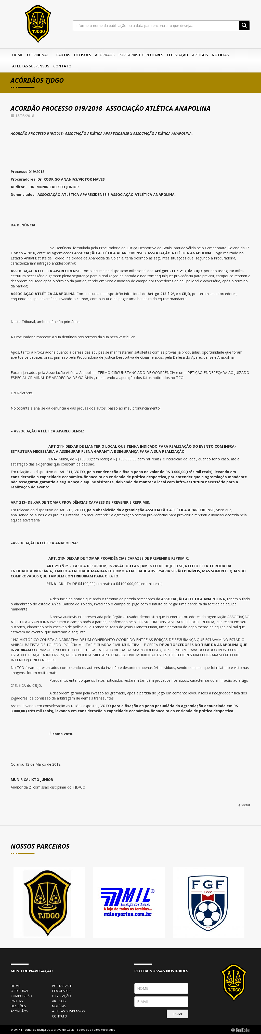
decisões (18, 1006)
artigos (59, 1001)
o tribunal (20, 990)
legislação (61, 996)
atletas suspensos (68, 1011)
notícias (59, 1006)
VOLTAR (244, 805)
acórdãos (19, 1011)
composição (21, 996)
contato (59, 1016)
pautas (17, 1001)
